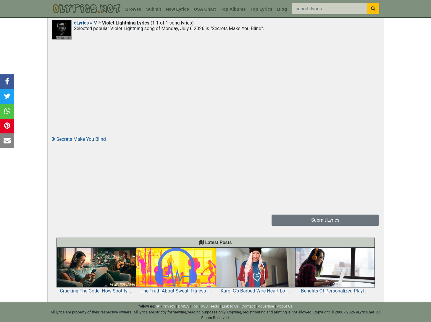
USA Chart (205, 9)
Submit (153, 9)
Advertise (266, 306)
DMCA (183, 306)
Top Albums (233, 9)
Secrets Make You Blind (79, 139)
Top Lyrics (261, 9)
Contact (248, 306)
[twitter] (158, 306)
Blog (282, 9)
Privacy (169, 306)
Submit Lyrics (325, 220)
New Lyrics (177, 9)
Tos (195, 306)
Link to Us (230, 306)
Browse (133, 9)
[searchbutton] (373, 8)
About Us (285, 306)
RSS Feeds (210, 306)
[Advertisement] (215, 84)
